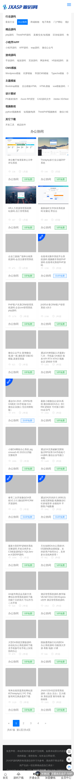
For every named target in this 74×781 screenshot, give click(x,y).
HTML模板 (45, 86)
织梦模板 (27, 73)
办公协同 (22, 22)
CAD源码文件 (44, 99)
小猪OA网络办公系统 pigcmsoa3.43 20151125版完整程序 (20, 452)
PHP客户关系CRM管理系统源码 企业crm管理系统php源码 (20, 307)
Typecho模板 (57, 73)
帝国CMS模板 (42, 73)
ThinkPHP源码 (23, 35)
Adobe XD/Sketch (62, 99)
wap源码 (35, 47)
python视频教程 (13, 112)
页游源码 (33, 60)
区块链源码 (58, 35)
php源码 (10, 35)
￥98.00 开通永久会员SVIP (56, 773)
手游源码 (10, 60)
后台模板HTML (29, 86)
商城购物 (34, 22)
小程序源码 (11, 47)
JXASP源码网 (39, 770)
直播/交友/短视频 (41, 35)
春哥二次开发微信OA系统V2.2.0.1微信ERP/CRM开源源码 (20, 500)
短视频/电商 (29, 112)
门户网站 (58, 22)
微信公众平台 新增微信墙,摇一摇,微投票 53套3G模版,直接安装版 (20, 356)
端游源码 (21, 60)
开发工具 (10, 124)
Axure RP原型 (27, 99)
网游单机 (44, 60)
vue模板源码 (59, 86)
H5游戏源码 (57, 60)
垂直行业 (10, 22)
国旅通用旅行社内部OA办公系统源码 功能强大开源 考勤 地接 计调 (53, 645)
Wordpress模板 (13, 73)
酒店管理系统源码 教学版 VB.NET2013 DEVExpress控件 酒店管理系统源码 (53, 597)
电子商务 (46, 22)
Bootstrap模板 (12, 86)
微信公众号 (47, 47)
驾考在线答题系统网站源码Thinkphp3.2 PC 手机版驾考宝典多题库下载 (20, 693)
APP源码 (23, 47)
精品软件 (21, 124)
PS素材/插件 (12, 99)
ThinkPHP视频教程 (47, 112)
